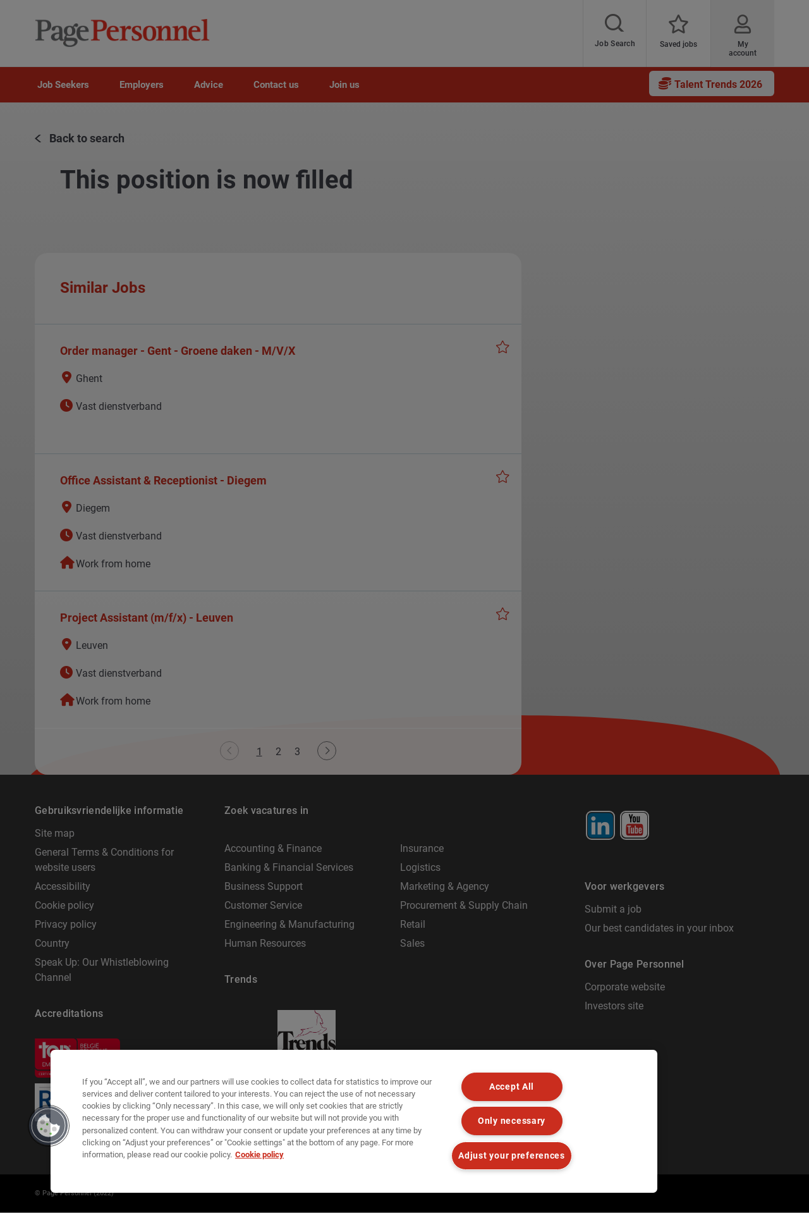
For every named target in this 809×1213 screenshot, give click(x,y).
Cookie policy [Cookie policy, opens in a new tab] (259, 1154)
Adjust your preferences (511, 1155)
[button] (48, 1125)
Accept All (511, 1086)
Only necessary (511, 1121)
